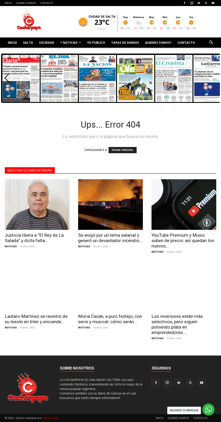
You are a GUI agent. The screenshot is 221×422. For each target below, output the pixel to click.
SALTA (28, 42)
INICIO (8, 3)
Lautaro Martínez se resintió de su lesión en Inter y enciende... (36, 319)
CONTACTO (46, 3)
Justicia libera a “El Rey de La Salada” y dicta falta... (34, 238)
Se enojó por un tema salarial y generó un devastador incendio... (110, 238)
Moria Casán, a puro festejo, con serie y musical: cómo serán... (110, 319)
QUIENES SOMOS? (26, 3)
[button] (211, 43)
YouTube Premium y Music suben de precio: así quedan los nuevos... (183, 241)
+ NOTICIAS (70, 42)
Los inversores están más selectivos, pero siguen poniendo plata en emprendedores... (177, 324)
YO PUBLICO (96, 42)
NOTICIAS (11, 246)
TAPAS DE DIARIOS (125, 42)
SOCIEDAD (46, 42)
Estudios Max (50, 418)
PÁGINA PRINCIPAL (122, 150)
